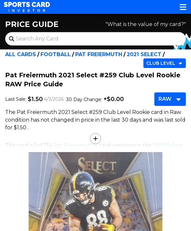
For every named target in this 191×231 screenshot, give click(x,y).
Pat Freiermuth (98, 54)
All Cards (20, 54)
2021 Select (144, 54)
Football (56, 54)
